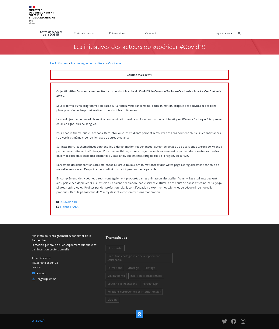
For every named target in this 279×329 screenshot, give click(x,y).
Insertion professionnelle (146, 276)
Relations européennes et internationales (134, 291)
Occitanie (114, 63)
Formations (114, 268)
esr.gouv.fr (38, 320)
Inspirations (224, 33)
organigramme (46, 279)
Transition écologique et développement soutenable (133, 258)
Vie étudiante (116, 276)
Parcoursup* (150, 283)
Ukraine (112, 299)
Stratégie (133, 268)
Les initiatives (59, 63)
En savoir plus (68, 202)
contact (41, 273)
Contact (150, 33)
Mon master (115, 248)
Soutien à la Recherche (122, 283)
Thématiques (84, 33)
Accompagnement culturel (88, 63)
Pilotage (150, 268)
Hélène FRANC (69, 207)
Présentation (117, 33)
